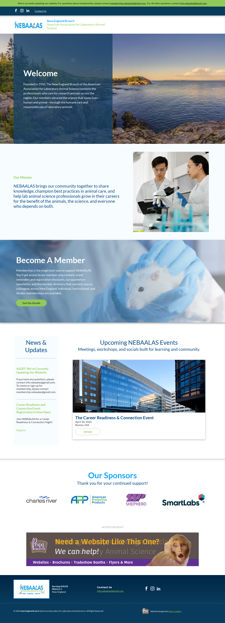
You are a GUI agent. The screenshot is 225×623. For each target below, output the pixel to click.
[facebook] (16, 11)
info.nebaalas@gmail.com (110, 591)
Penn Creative (175, 611)
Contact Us (40, 11)
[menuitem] (104, 587)
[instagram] (21, 11)
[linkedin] (27, 11)
